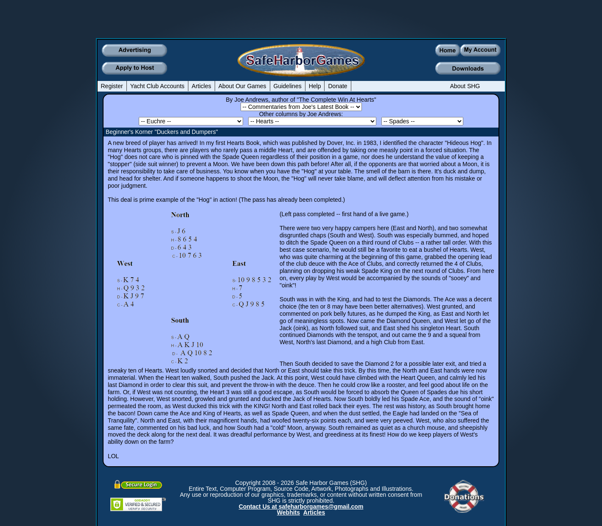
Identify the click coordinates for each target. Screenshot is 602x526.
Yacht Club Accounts (157, 86)
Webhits (288, 512)
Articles (201, 86)
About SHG (465, 86)
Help (315, 86)
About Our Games (242, 86)
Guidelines (288, 86)
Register (112, 86)
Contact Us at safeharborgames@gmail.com (301, 506)
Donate (337, 86)
